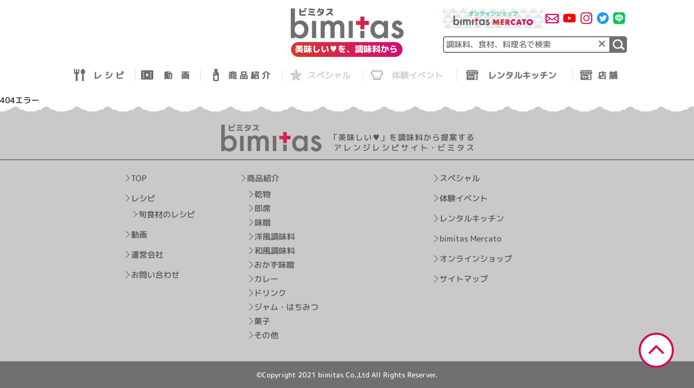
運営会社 (147, 254)
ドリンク (270, 292)
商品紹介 (262, 177)
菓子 (262, 320)
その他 (266, 334)
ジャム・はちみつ (286, 306)
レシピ (143, 197)
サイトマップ (463, 278)
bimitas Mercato (470, 238)
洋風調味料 (274, 236)
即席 (262, 207)
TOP (139, 177)
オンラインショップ (475, 258)
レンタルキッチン (471, 218)
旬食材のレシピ (167, 213)
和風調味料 (274, 250)
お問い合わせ (155, 274)
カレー (266, 278)
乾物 (262, 193)
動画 (139, 234)
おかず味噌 (274, 264)
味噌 (262, 221)
